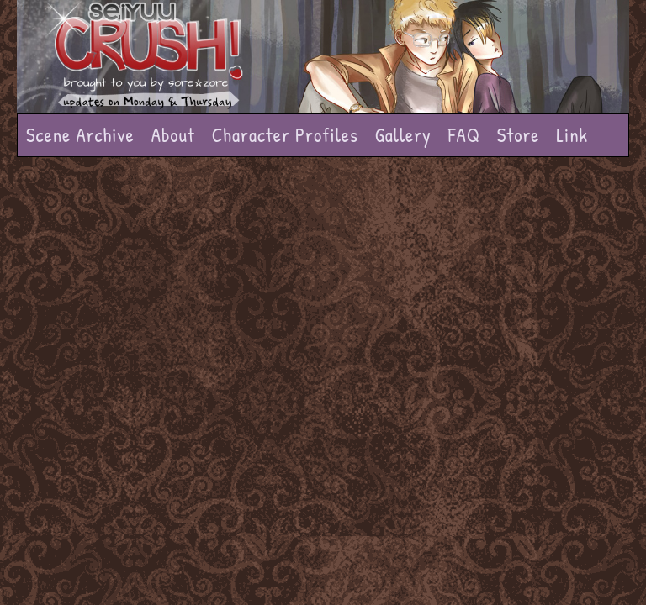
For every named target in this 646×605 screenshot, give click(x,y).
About (173, 135)
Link (572, 135)
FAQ (464, 135)
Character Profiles (285, 135)
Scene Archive (80, 135)
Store (518, 135)
